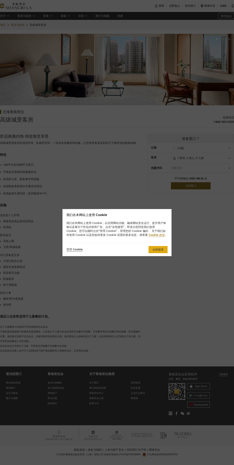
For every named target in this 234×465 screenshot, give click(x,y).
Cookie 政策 (157, 235)
